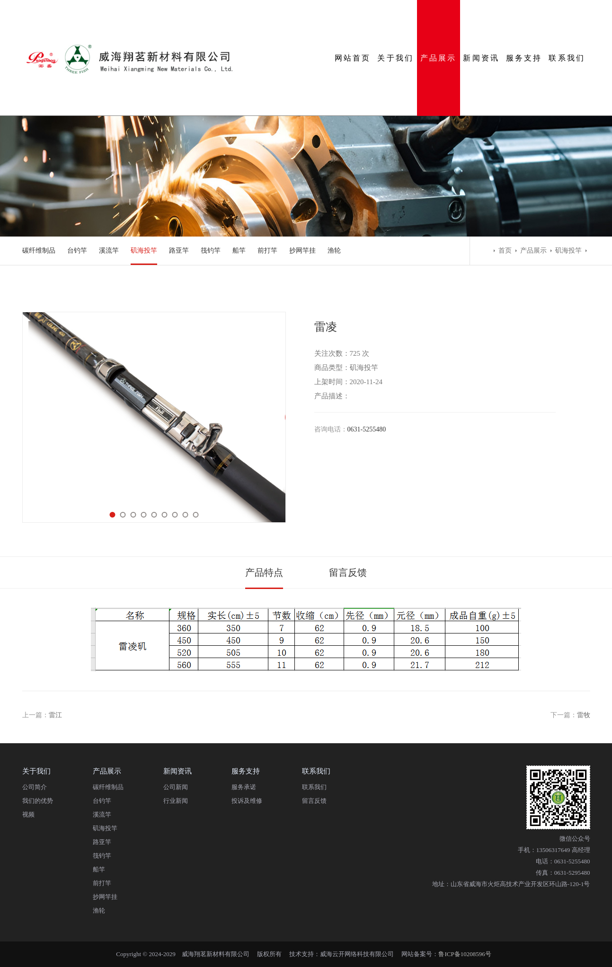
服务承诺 (243, 787)
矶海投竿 (144, 250)
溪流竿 (109, 250)
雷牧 (583, 715)
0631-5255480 (366, 429)
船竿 (239, 250)
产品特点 (264, 572)
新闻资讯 (481, 58)
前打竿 (267, 250)
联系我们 (567, 58)
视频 (28, 814)
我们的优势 (37, 800)
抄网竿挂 (302, 250)
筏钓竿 (211, 250)
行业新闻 (175, 800)
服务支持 (524, 58)
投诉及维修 (246, 800)
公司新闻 (175, 787)
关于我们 (395, 58)
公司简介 (34, 787)
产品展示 (438, 58)
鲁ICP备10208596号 (464, 954)
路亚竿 (179, 250)
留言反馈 (348, 572)
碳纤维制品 (38, 250)
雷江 (55, 715)
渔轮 (334, 250)
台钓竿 (77, 250)
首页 (505, 250)
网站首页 (353, 58)
